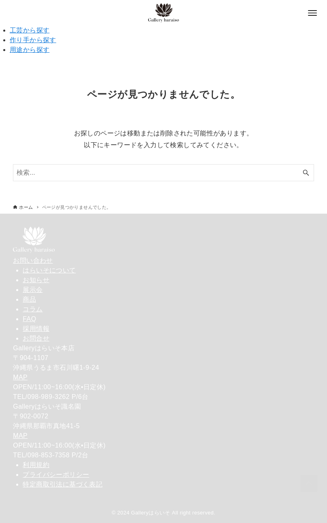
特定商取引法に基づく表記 (62, 484)
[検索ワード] (163, 172)
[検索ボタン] (306, 172)
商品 (29, 299)
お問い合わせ (33, 260)
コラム (32, 309)
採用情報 (36, 328)
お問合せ (36, 338)
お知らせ (36, 280)
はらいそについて (49, 270)
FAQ (29, 318)
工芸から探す (29, 30)
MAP (20, 377)
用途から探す (29, 49)
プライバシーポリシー (56, 474)
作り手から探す (33, 39)
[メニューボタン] (312, 13)
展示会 (32, 289)
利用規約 (36, 464)
